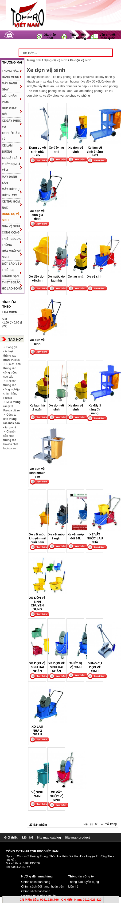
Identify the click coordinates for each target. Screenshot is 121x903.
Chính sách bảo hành (35, 891)
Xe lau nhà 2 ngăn (37, 407)
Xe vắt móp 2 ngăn (56, 536)
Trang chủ (31, 44)
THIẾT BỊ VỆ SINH (76, 665)
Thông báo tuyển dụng (83, 882)
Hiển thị (88, 824)
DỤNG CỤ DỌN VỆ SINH (95, 667)
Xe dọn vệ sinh (75, 149)
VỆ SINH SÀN (37, 794)
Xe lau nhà (75, 276)
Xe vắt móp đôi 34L (75, 536)
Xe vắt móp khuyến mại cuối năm (37, 538)
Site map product (77, 837)
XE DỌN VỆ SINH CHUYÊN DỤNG (37, 603)
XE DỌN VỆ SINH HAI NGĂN (37, 667)
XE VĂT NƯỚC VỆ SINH (56, 796)
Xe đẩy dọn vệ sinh (37, 278)
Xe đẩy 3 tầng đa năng (95, 409)
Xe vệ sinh (94, 276)
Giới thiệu (11, 837)
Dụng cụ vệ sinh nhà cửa (37, 151)
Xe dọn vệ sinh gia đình (37, 214)
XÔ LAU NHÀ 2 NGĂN (37, 730)
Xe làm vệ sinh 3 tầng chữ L (95, 151)
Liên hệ (27, 837)
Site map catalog (49, 837)
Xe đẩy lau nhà (56, 149)
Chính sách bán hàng (35, 882)
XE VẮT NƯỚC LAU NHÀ (95, 538)
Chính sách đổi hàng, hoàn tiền (42, 886)
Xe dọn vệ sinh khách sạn (37, 472)
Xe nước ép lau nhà (56, 278)
